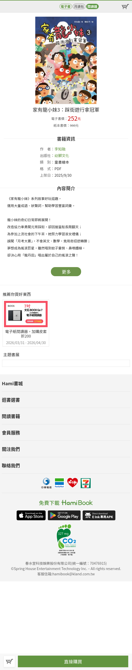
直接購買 (73, 661)
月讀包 (79, 6)
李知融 (59, 148)
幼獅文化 (61, 155)
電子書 (66, 6)
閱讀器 (92, 6)
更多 (66, 271)
